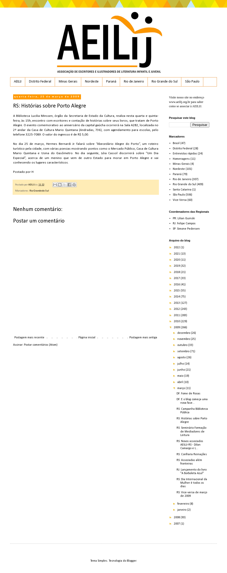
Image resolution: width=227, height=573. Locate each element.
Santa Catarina (182, 189)
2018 (177, 272)
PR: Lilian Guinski (184, 218)
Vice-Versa (180, 200)
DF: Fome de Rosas (188, 393)
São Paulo (192, 82)
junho (181, 369)
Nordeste (92, 82)
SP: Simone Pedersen (186, 228)
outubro (182, 345)
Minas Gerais (68, 82)
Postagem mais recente (29, 337)
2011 (177, 315)
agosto (181, 357)
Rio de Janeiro (134, 82)
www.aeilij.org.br (179, 102)
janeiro (182, 509)
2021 (177, 253)
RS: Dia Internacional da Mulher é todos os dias (192, 483)
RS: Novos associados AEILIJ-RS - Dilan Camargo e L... (190, 445)
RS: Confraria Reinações (192, 454)
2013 (177, 303)
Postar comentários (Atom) (41, 344)
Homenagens (181, 158)
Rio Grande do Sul (165, 82)
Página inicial (86, 337)
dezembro (184, 333)
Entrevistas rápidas (185, 153)
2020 (177, 259)
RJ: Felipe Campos (184, 223)
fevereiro (183, 503)
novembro (184, 339)
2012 (177, 309)
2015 (177, 290)
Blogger (131, 560)
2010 (177, 321)
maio (180, 375)
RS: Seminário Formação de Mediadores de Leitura (191, 431)
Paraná (111, 82)
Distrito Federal (40, 82)
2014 (177, 296)
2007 (177, 523)
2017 (177, 278)
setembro (183, 351)
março (181, 388)
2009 (177, 327)
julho (181, 363)
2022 (177, 247)
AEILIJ (17, 82)
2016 (177, 284)
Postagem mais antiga (143, 337)
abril (180, 382)
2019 (177, 265)
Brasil (176, 143)
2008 (177, 517)
